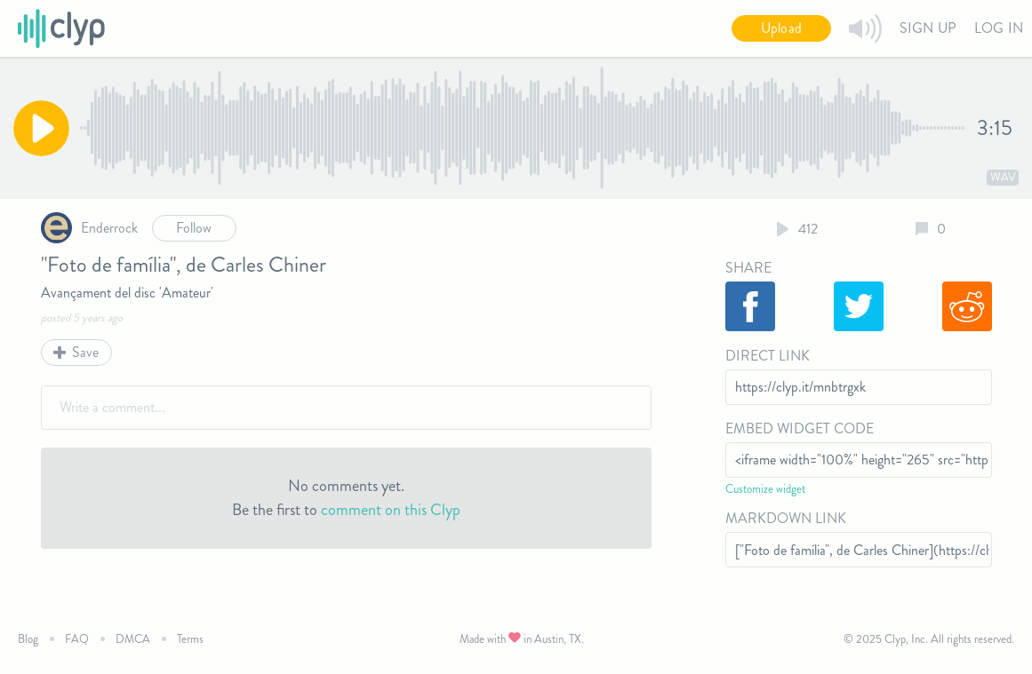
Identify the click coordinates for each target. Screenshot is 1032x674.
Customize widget (765, 488)
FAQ (77, 638)
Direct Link (767, 355)
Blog (28, 638)
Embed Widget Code (799, 428)
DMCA (133, 638)
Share (748, 268)
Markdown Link (785, 518)
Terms (190, 638)
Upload (781, 28)
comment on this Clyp (390, 509)
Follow (194, 228)
